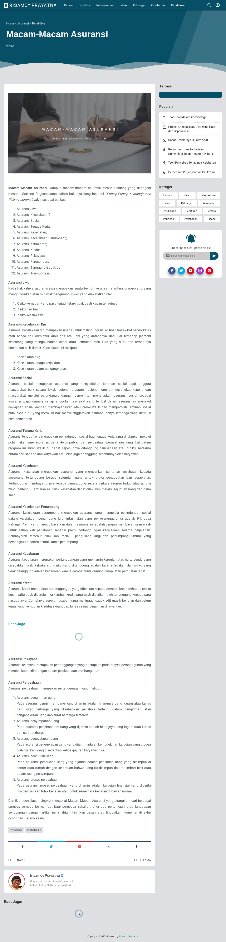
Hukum (187, 195)
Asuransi (17, 829)
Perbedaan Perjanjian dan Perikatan (191, 172)
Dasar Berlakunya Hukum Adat (188, 140)
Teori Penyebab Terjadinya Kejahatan (192, 162)
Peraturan (191, 211)
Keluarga (139, 5)
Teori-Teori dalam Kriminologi (187, 117)
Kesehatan (158, 5)
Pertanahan (190, 218)
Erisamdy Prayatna (31, 5)
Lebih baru (16, 860)
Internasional (104, 5)
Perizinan (168, 218)
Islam (123, 5)
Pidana (68, 5)
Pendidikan (178, 5)
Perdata (85, 5)
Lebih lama (142, 860)
